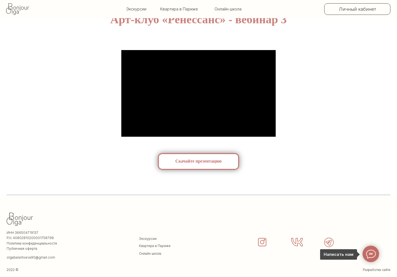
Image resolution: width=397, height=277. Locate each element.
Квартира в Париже (155, 246)
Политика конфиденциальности (32, 243)
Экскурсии (136, 9)
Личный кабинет (357, 9)
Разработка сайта (376, 270)
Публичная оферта (22, 248)
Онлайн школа (228, 9)
